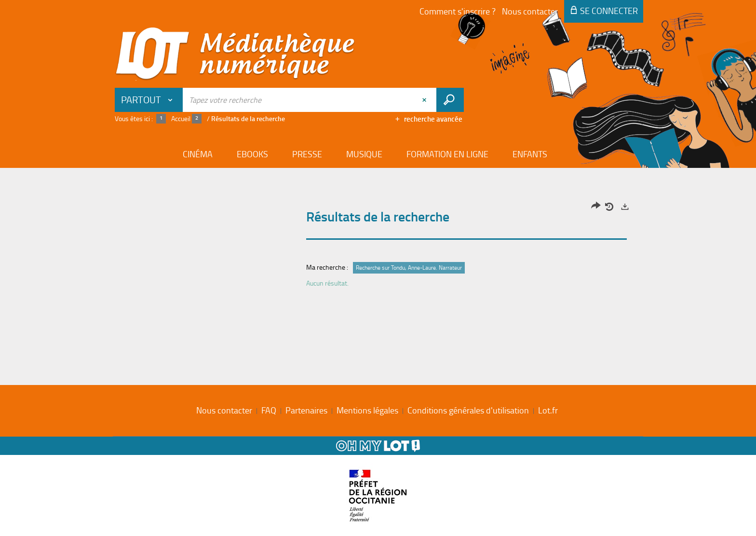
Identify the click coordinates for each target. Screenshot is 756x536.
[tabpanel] (378, 247)
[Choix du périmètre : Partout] (149, 100)
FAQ (268, 410)
